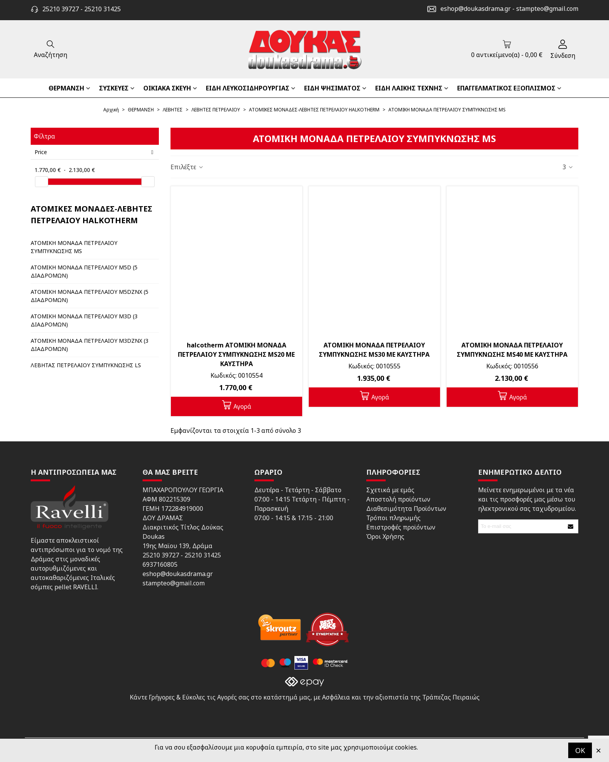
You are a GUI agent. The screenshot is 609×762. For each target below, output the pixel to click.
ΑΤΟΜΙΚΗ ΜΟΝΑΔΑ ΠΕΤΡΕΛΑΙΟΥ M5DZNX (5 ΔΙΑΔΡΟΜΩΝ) (89, 296)
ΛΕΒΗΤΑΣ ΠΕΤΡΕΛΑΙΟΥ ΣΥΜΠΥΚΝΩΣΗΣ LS (86, 365)
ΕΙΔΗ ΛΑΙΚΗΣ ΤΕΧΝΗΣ (408, 88)
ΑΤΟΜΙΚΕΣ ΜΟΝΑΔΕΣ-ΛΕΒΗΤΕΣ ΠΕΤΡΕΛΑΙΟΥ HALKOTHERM (91, 214)
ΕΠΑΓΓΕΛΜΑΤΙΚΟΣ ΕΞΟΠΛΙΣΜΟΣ (506, 88)
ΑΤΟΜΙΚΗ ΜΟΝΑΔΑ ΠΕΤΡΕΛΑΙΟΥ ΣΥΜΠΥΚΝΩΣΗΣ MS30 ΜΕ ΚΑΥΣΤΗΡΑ (374, 350)
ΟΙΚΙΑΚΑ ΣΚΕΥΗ (167, 88)
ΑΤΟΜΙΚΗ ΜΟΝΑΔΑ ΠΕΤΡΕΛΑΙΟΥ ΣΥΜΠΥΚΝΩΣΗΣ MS (74, 247)
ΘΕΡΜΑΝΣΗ (66, 88)
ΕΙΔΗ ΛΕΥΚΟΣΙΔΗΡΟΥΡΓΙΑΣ (247, 88)
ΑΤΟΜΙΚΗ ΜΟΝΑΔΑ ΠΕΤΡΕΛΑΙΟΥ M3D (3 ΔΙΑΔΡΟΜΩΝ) (84, 320)
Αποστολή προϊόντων (398, 499)
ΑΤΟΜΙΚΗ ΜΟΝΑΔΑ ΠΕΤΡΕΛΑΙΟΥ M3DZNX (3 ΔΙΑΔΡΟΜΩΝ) (89, 344)
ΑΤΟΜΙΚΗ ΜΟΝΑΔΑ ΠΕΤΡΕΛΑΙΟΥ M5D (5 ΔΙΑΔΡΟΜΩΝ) (84, 271)
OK (580, 750)
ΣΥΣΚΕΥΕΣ (114, 88)
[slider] (41, 181)
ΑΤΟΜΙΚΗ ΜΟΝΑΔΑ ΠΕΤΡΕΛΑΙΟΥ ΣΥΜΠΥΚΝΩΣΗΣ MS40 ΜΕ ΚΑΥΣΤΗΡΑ (512, 350)
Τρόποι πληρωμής (393, 518)
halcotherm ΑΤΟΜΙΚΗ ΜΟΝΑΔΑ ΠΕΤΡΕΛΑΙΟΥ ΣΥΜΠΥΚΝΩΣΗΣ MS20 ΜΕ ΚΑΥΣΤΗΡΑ (236, 354)
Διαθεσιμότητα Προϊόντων (406, 508)
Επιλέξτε (187, 167)
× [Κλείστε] (598, 750)
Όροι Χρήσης (385, 536)
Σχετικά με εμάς (390, 490)
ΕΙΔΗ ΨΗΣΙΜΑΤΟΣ (332, 88)
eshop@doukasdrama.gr (475, 8)
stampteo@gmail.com (547, 8)
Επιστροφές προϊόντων (400, 527)
